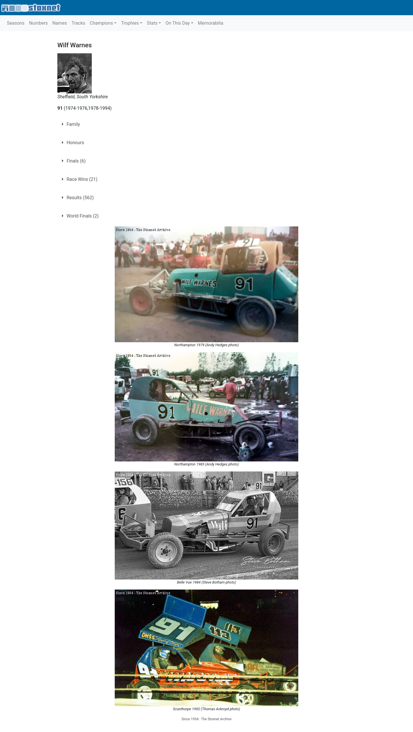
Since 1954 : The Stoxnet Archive (206, 719)
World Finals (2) (83, 216)
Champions (101, 23)
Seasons (15, 23)
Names (59, 23)
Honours (75, 142)
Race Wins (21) (82, 179)
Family (73, 124)
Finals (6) (76, 161)
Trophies (130, 23)
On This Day (177, 23)
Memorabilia (210, 23)
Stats (152, 23)
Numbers (38, 23)
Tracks (78, 23)
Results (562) (80, 197)
